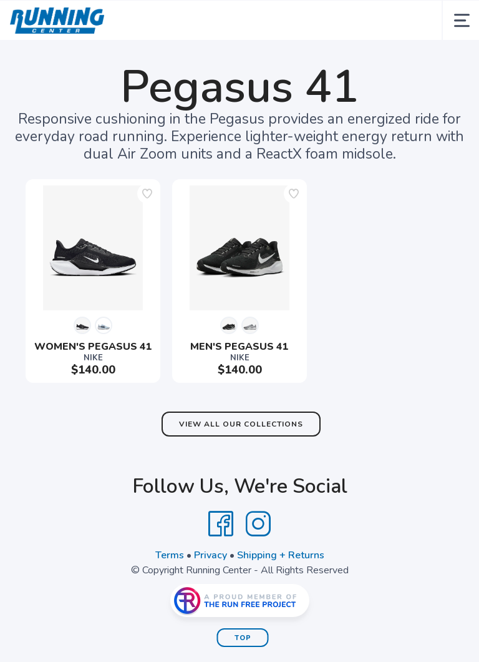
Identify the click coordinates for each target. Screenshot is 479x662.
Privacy (210, 555)
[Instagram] (258, 524)
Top (243, 638)
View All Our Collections (241, 424)
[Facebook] (221, 524)
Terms (169, 555)
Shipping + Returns (280, 555)
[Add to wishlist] (147, 194)
